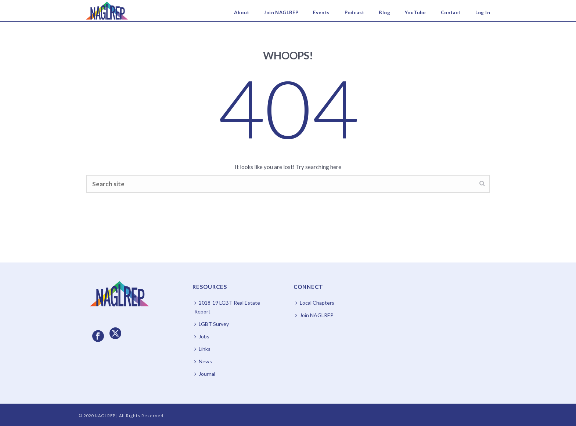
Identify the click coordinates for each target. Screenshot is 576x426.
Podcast (354, 12)
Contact (451, 12)
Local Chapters (314, 303)
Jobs (201, 336)
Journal (204, 374)
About (241, 12)
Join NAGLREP (281, 12)
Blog (384, 12)
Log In (482, 12)
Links (202, 349)
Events (321, 12)
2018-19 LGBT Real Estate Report (227, 307)
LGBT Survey (211, 324)
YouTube (415, 12)
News (203, 361)
